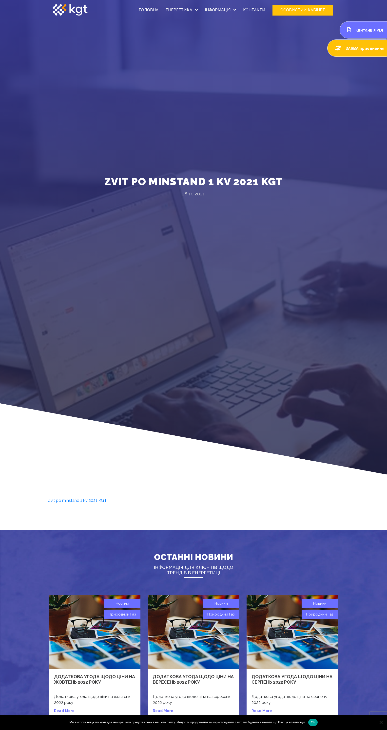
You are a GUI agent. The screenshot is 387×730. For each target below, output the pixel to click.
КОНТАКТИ (254, 10)
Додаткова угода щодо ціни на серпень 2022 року (292, 679)
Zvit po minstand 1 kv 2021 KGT (77, 500)
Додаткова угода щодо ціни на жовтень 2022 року (94, 679)
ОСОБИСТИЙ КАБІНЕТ (302, 10)
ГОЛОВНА (148, 10)
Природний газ (122, 614)
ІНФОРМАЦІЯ (220, 10)
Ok (313, 722)
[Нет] (380, 722)
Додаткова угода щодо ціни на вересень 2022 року (193, 679)
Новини (122, 603)
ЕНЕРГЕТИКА (182, 10)
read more (64, 711)
